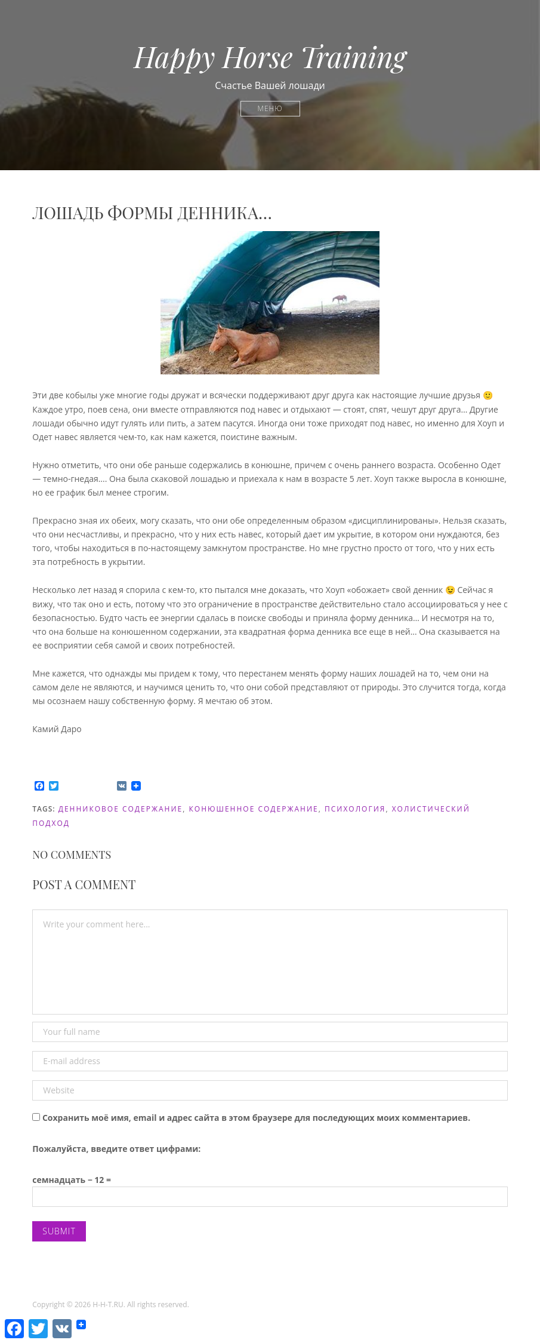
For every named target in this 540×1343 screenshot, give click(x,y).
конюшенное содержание (254, 809)
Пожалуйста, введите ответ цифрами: (116, 1148)
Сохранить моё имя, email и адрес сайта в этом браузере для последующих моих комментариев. (256, 1117)
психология (355, 809)
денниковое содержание (120, 809)
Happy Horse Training (270, 56)
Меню (270, 108)
